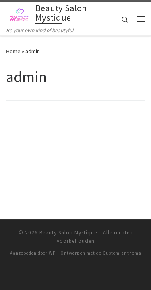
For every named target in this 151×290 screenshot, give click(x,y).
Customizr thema (122, 244)
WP (52, 244)
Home (13, 51)
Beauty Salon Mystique (68, 224)
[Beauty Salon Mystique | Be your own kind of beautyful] (19, 14)
